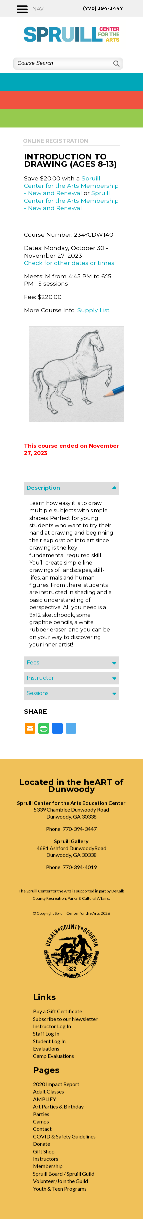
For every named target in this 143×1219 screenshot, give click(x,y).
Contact (42, 1128)
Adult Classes (48, 1091)
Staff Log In (46, 1033)
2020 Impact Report (56, 1084)
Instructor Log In (52, 1026)
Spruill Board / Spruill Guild (63, 1173)
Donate (41, 1143)
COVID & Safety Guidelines (64, 1136)
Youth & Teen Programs (60, 1188)
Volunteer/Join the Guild (60, 1181)
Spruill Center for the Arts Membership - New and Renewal (71, 186)
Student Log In (49, 1041)
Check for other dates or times (69, 262)
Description (43, 488)
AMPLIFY (44, 1099)
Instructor (40, 678)
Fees (33, 662)
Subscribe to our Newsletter (65, 1019)
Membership (48, 1166)
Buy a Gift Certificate (57, 1011)
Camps (41, 1121)
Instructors (45, 1158)
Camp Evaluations (53, 1056)
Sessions (37, 693)
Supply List (93, 310)
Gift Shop (44, 1151)
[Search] (115, 63)
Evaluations (46, 1048)
